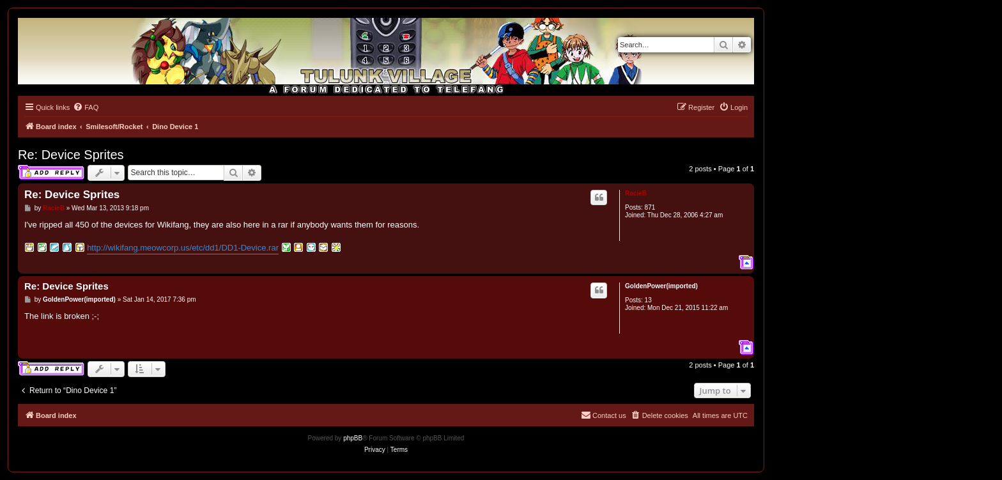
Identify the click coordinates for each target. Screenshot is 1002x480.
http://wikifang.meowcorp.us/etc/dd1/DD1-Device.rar (183, 247)
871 (650, 207)
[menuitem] (85, 107)
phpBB (352, 438)
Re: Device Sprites (71, 155)
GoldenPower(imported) (661, 286)
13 (648, 300)
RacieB (636, 193)
